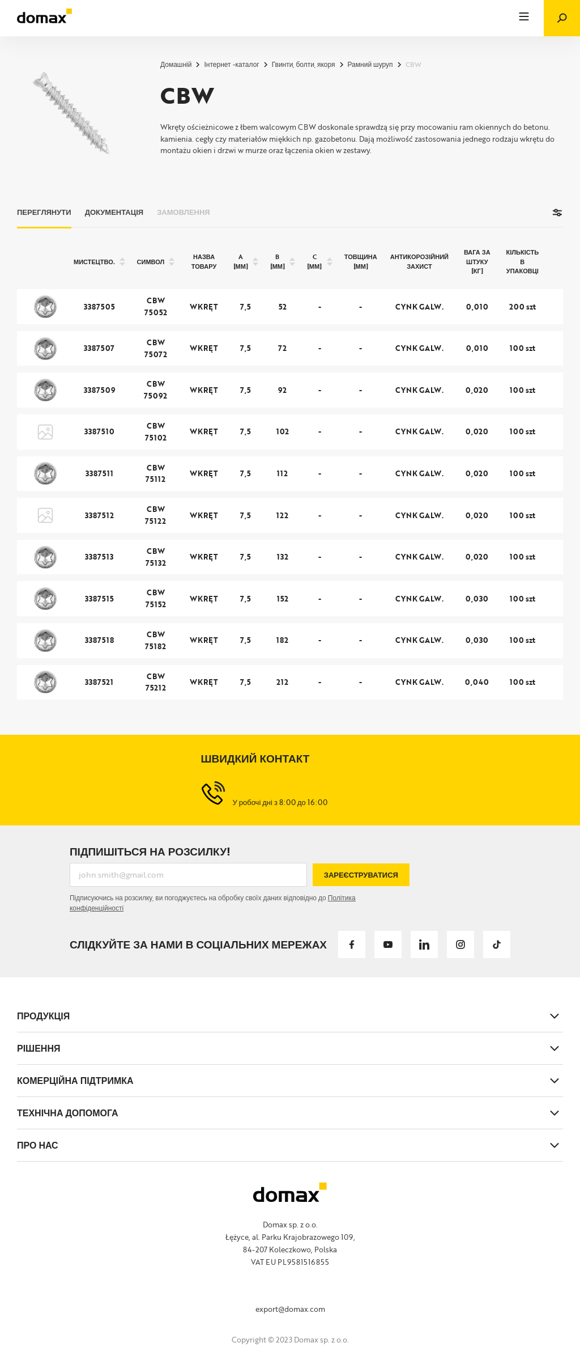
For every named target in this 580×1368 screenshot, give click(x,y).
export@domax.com (290, 1309)
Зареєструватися (361, 874)
